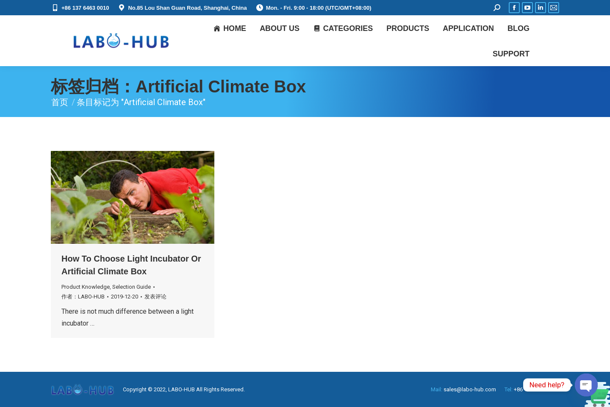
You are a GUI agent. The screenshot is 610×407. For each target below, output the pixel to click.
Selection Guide (131, 287)
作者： (83, 296)
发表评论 (155, 296)
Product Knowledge (85, 287)
